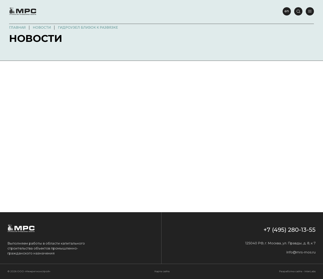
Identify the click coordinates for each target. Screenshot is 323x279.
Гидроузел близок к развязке (88, 27)
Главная (17, 27)
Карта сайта (162, 271)
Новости (42, 27)
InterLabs (310, 271)
